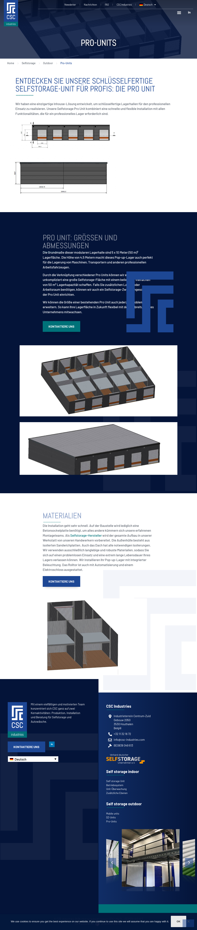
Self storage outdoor (124, 803)
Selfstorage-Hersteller (86, 535)
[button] (179, 12)
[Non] (188, 923)
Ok (178, 921)
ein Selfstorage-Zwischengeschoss (124, 289)
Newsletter (70, 4)
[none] (33, 759)
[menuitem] (148, 4)
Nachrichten (90, 4)
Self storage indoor (122, 771)
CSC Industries (124, 4)
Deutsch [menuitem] (20, 759)
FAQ (107, 4)
